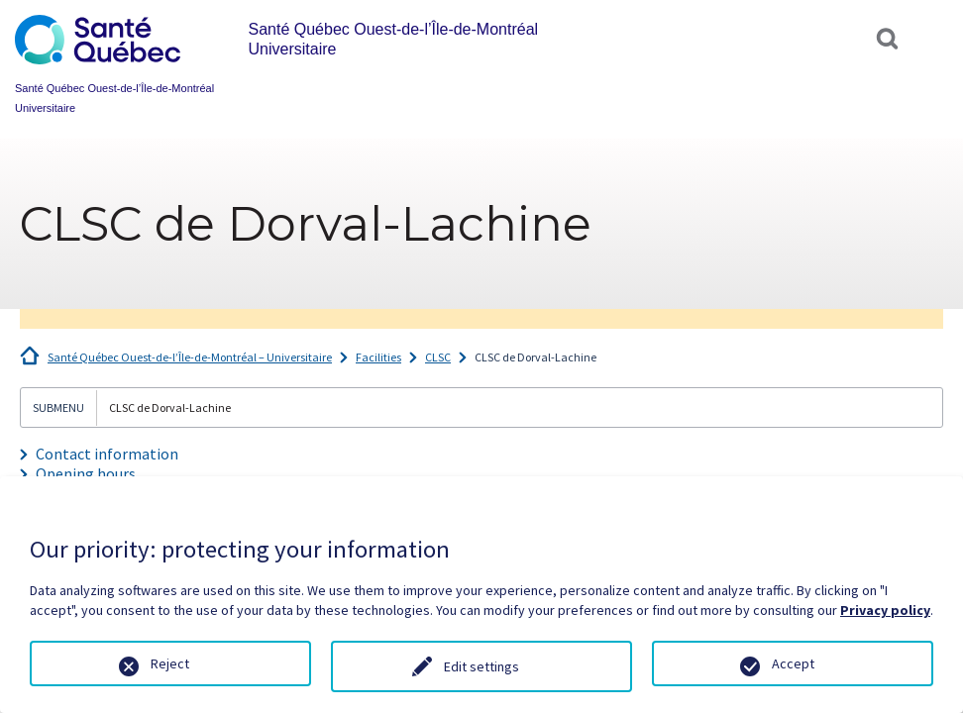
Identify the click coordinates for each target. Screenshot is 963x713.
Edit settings (481, 666)
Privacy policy (885, 610)
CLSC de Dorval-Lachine (535, 357)
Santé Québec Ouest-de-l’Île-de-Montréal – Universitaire (190, 357)
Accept (793, 663)
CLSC (438, 357)
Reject (170, 663)
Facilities (378, 357)
